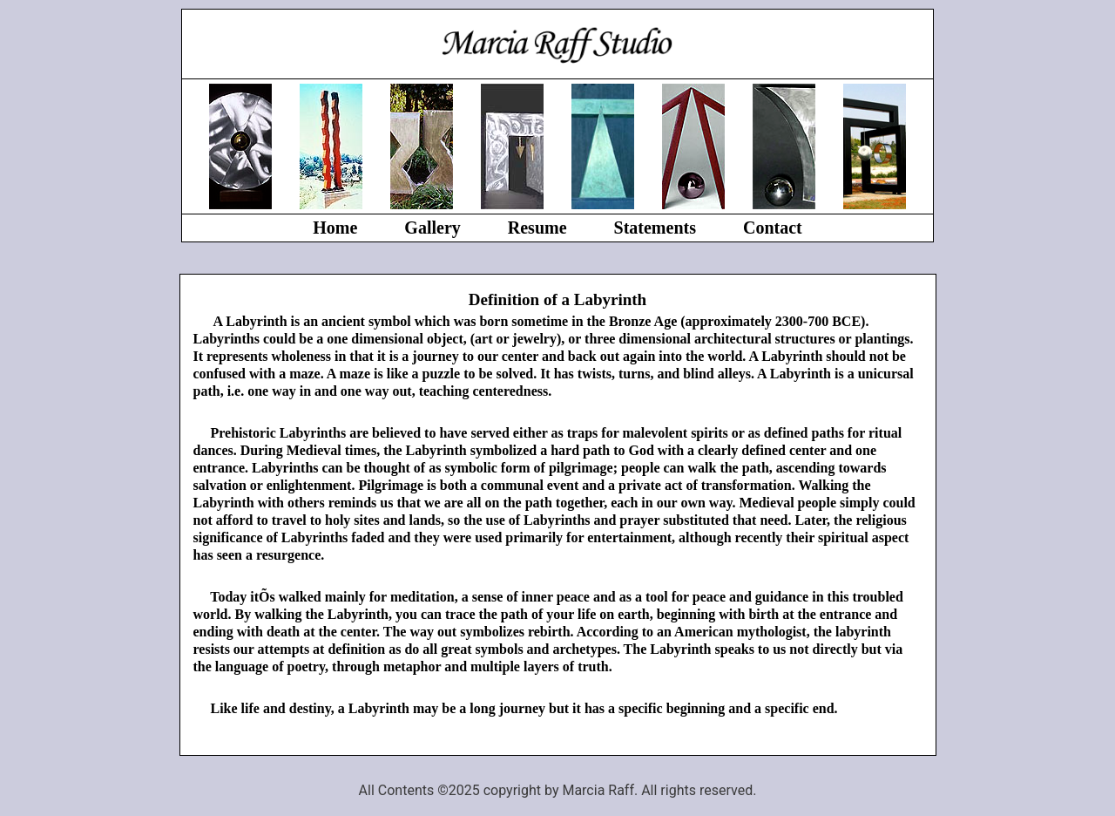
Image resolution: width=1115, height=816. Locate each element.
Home (335, 227)
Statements (655, 227)
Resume (537, 227)
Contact (772, 227)
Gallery (432, 227)
